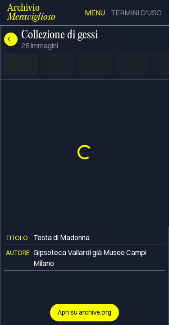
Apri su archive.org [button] (84, 312)
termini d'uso (136, 12)
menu (95, 12)
